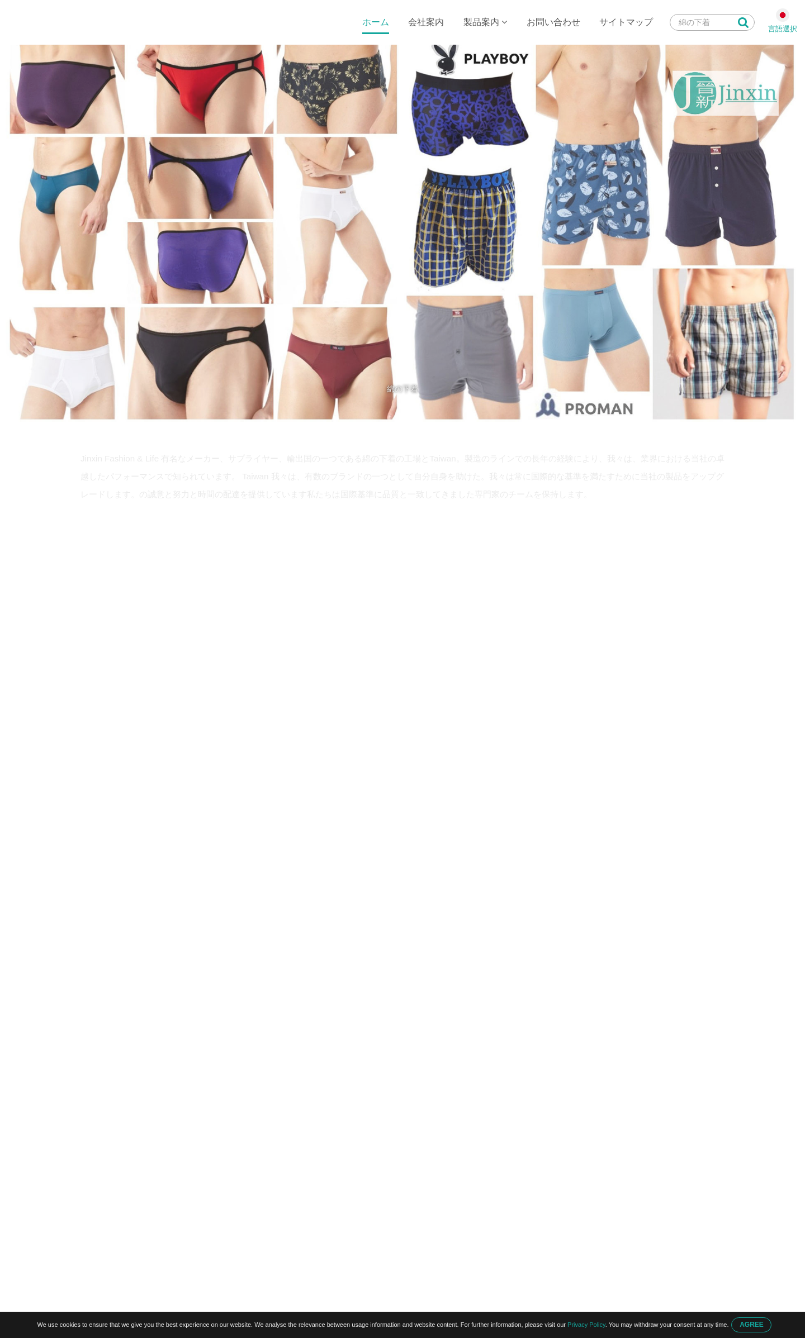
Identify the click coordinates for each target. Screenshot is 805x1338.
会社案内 (426, 22)
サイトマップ (626, 22)
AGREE (752, 1325)
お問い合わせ (553, 22)
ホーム (375, 22)
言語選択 (782, 29)
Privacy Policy (586, 1324)
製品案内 (485, 22)
